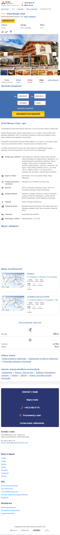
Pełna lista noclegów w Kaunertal (17, 362)
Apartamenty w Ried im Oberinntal (43, 359)
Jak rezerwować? (7, 489)
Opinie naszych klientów (9, 486)
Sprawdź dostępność (28, 114)
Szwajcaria (5, 473)
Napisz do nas (28, 5)
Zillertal (23, 375)
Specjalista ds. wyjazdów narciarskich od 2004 (10, 3)
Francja (3, 461)
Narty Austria (5, 9)
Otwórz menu (57, 4)
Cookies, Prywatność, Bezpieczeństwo (14, 495)
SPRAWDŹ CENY (8, 21)
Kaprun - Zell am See (24, 373)
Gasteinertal (7, 373)
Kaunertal (20, 9)
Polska (3, 467)
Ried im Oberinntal (31, 9)
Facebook (3, 448)
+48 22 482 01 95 (29, 3)
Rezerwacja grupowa (8, 507)
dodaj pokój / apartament (25, 108)
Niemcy (3, 464)
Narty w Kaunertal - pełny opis (30, 322)
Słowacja (4, 470)
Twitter (8, 448)
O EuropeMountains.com (9, 492)
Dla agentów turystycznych (10, 510)
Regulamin (4, 498)
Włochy (3, 476)
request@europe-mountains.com (17, 443)
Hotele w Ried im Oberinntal (14, 359)
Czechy (3, 458)
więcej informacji (53, 80)
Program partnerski (7, 513)
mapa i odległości (30, 16)
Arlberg (14, 375)
